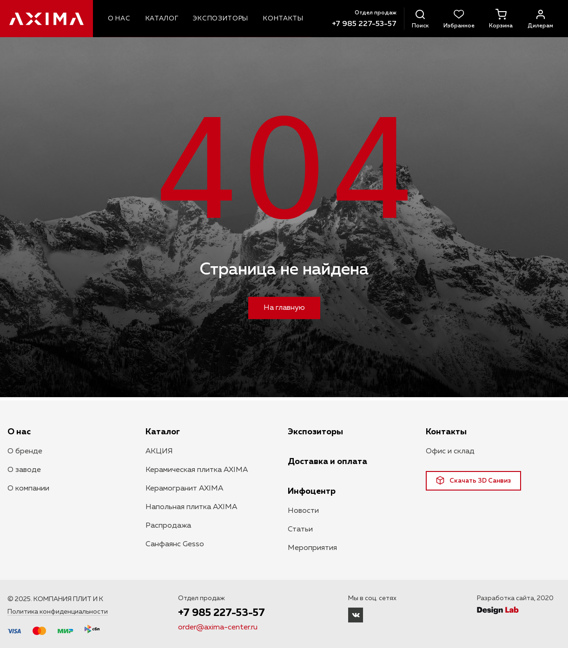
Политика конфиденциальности (57, 612)
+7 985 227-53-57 (364, 24)
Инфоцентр (312, 491)
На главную (284, 308)
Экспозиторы (315, 432)
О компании (28, 488)
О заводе (24, 470)
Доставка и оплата (327, 462)
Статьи (300, 529)
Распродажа (168, 526)
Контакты (446, 432)
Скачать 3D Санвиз (473, 480)
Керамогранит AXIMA (184, 488)
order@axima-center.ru (218, 627)
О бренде (24, 451)
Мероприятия (312, 548)
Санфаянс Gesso (174, 544)
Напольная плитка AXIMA (191, 507)
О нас (19, 432)
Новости (303, 511)
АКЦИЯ (159, 451)
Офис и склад (450, 451)
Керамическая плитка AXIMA (196, 470)
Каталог (162, 432)
